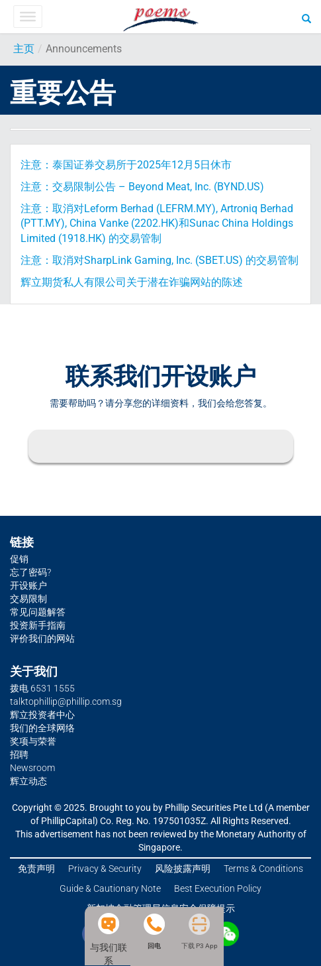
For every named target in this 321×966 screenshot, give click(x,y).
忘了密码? (30, 572)
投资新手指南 (38, 625)
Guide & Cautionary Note (110, 888)
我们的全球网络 (42, 728)
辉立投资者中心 (42, 714)
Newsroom (32, 767)
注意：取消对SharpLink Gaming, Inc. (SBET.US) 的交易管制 (159, 260)
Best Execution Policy (217, 888)
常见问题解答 (38, 612)
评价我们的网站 (42, 638)
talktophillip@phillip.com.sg (66, 701)
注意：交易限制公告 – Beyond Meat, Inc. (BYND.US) (142, 186)
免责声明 (36, 868)
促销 (19, 559)
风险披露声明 (182, 868)
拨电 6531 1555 (42, 688)
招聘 (19, 754)
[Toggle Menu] (27, 16)
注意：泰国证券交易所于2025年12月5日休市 (126, 164)
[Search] (306, 18)
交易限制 (28, 598)
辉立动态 (28, 781)
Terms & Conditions (263, 868)
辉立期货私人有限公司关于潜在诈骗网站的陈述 (132, 282)
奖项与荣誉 (33, 741)
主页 (23, 48)
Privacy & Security (105, 868)
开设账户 (28, 585)
